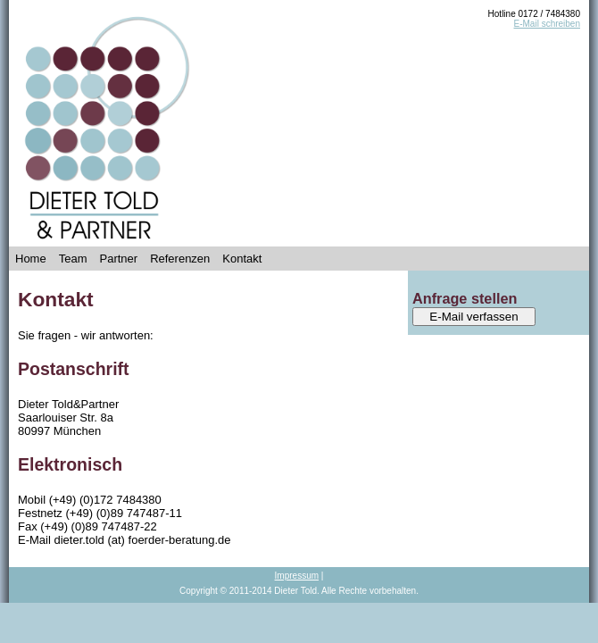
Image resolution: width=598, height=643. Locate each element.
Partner (118, 258)
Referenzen (180, 258)
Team (73, 258)
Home (30, 258)
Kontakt (242, 258)
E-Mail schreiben (547, 24)
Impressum (297, 575)
